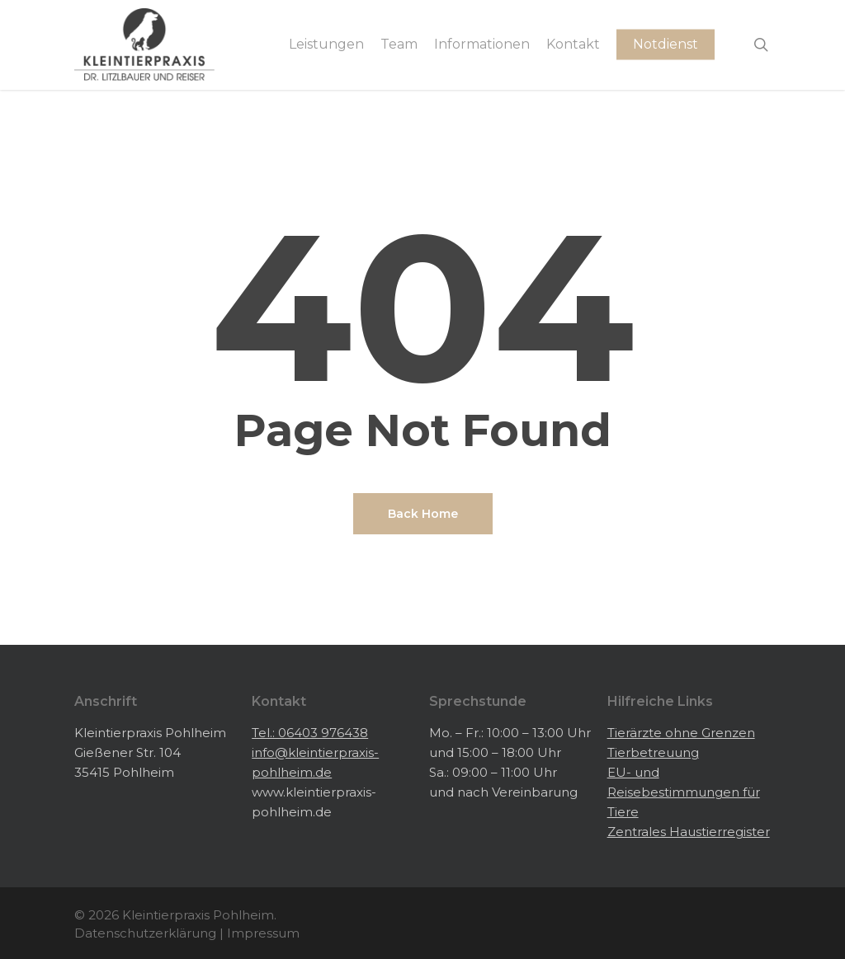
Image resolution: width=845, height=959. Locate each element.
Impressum (263, 933)
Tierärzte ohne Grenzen (681, 732)
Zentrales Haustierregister (688, 831)
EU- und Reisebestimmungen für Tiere (683, 792)
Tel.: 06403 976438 (310, 732)
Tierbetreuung (653, 752)
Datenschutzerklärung (145, 933)
